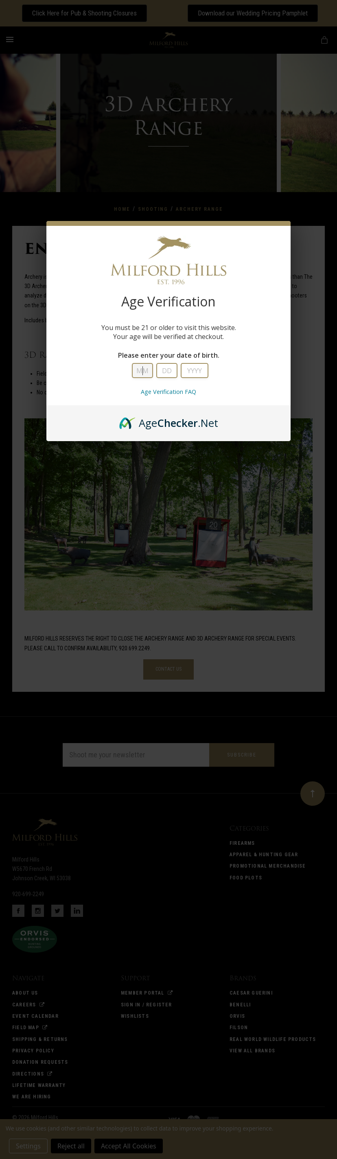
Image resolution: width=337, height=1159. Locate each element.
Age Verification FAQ (168, 392)
